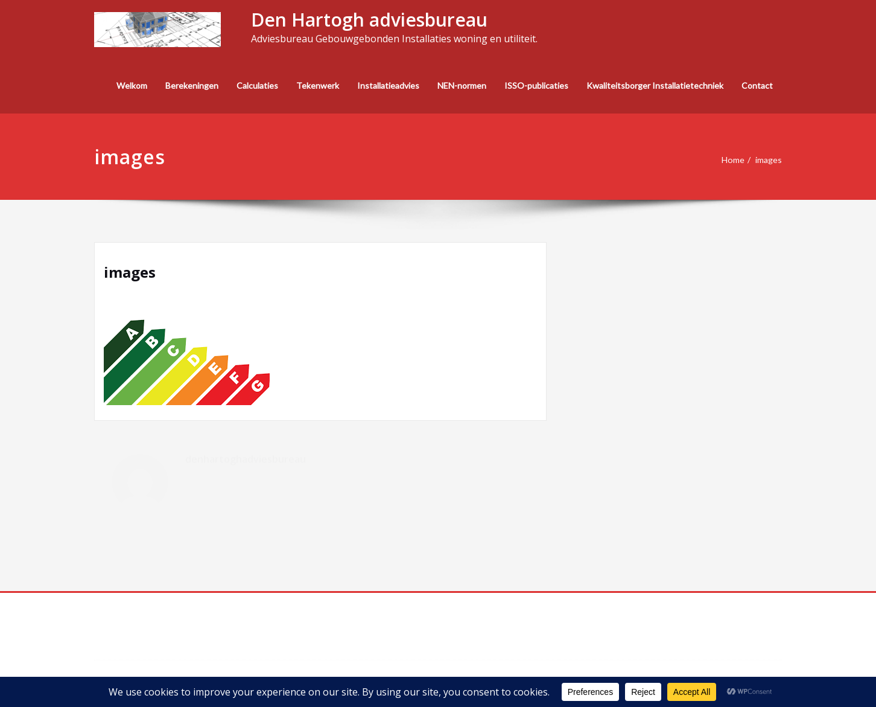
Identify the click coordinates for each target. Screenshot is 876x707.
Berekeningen (191, 85)
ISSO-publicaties (536, 85)
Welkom (131, 85)
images (768, 160)
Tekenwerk (317, 85)
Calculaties (257, 85)
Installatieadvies (388, 85)
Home (730, 160)
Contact (757, 85)
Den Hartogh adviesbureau (369, 19)
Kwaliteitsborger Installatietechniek (654, 85)
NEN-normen (461, 85)
